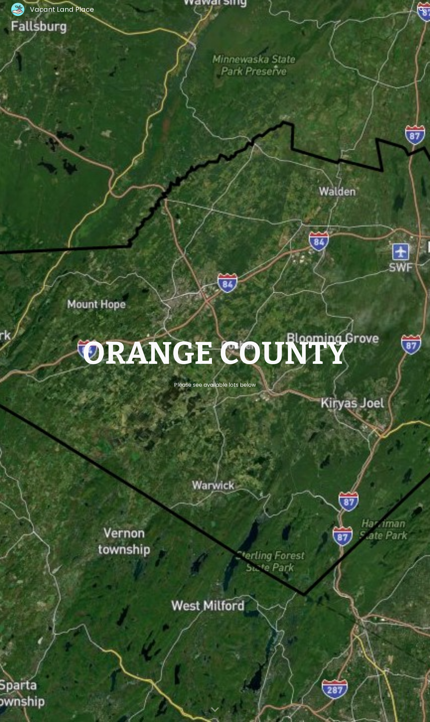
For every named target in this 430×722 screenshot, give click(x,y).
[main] (215, 361)
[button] (422, 9)
